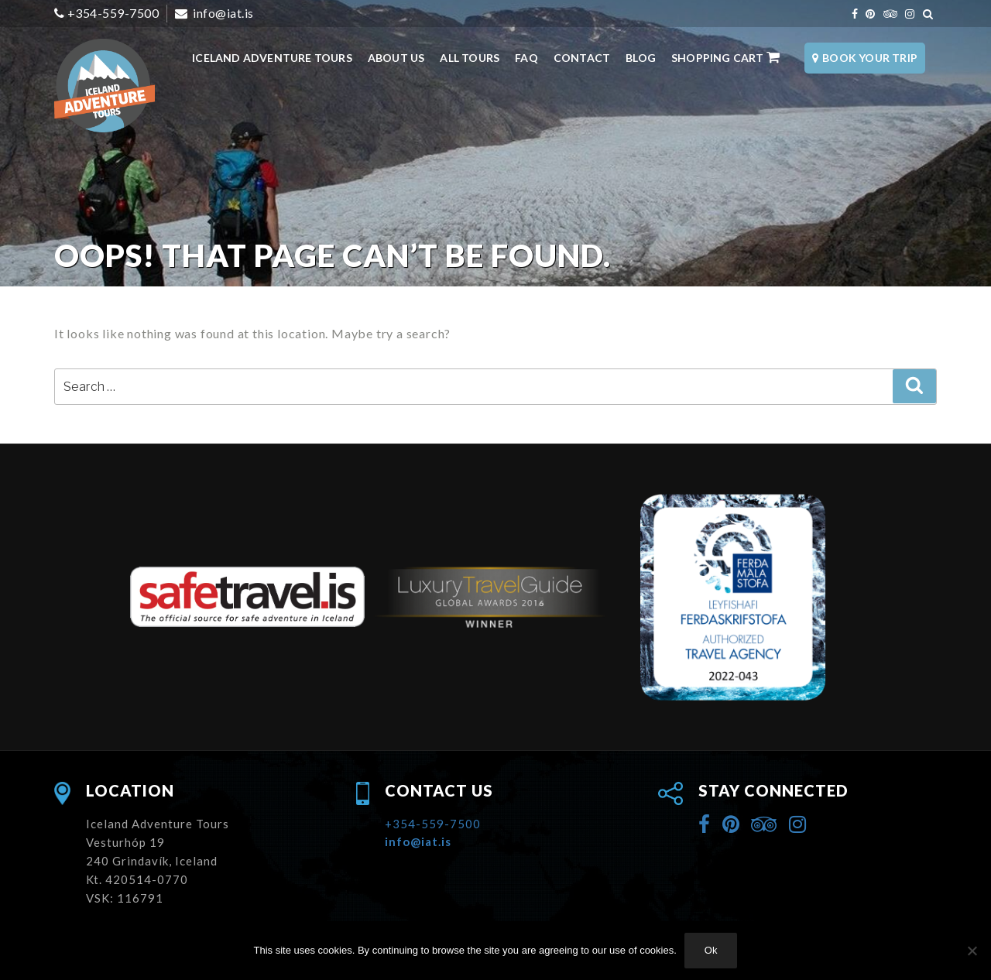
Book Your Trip (864, 57)
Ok (711, 950)
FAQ (526, 57)
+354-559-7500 (113, 12)
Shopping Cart (726, 57)
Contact (582, 57)
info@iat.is (222, 12)
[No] (971, 950)
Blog (641, 57)
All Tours (469, 57)
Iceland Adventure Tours (272, 57)
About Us (396, 57)
